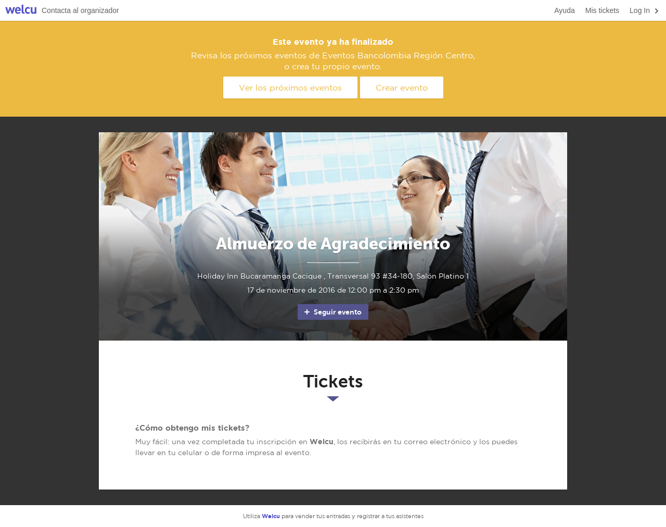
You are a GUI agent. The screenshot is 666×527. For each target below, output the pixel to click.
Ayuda (564, 10)
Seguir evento (332, 312)
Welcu (20, 10)
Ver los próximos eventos (290, 87)
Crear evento (402, 87)
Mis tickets (602, 10)
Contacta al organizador (80, 10)
